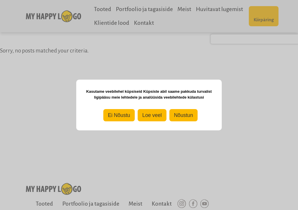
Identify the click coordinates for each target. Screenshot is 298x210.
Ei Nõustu (119, 115)
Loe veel (152, 115)
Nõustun (183, 115)
